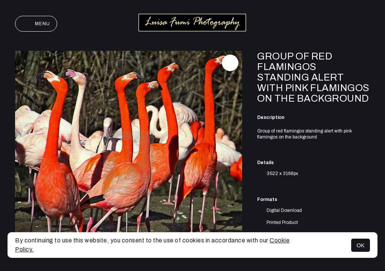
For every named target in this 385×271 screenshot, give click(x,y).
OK (360, 245)
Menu (36, 23)
